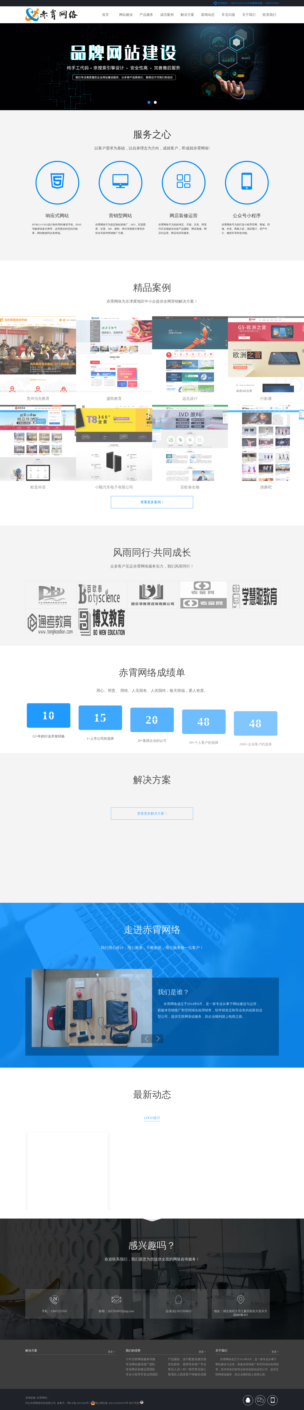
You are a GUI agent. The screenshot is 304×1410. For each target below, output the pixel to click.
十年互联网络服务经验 (140, 1359)
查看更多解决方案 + (152, 827)
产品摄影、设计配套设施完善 (187, 1359)
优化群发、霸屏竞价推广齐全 (187, 1364)
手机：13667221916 (54, 1319)
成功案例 (167, 14)
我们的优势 (133, 1350)
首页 (105, 14)
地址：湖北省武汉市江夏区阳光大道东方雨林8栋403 (240, 1321)
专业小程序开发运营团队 (142, 1374)
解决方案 (187, 14)
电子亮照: (136, 1403)
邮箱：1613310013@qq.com (116, 1319)
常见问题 (228, 14)
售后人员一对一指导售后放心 (187, 1369)
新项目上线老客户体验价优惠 (187, 1374)
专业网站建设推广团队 (140, 1364)
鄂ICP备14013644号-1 (79, 1403)
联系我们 (269, 14)
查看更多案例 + (152, 502)
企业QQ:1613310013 (178, 1319)
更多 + (111, 1351)
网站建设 (126, 14)
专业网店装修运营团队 (140, 1369)
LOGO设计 (152, 1133)
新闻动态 (208, 14)
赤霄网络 (42, 1397)
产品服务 (146, 14)
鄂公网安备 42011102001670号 (109, 1403)
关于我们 (249, 14)
